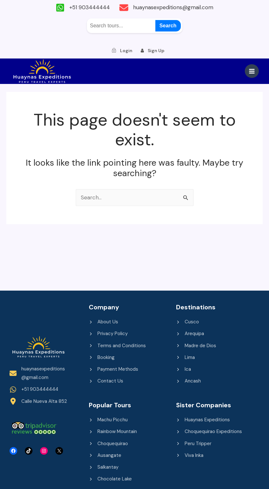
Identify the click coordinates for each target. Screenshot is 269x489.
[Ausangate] (105, 455)
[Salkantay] (103, 467)
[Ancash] (188, 381)
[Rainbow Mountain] (113, 431)
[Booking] (102, 357)
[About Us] (103, 322)
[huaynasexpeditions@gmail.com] (166, 7)
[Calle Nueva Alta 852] (38, 401)
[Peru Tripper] (193, 443)
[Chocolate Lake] (110, 479)
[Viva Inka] (189, 455)
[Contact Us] (106, 381)
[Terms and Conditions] (117, 345)
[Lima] (185, 357)
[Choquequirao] (108, 443)
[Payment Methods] (113, 369)
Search (167, 25)
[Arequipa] (190, 333)
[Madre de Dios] (196, 345)
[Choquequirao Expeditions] (209, 431)
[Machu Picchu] (108, 420)
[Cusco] (187, 322)
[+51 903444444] (83, 7)
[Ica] (183, 369)
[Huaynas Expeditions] (203, 420)
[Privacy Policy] (108, 333)
